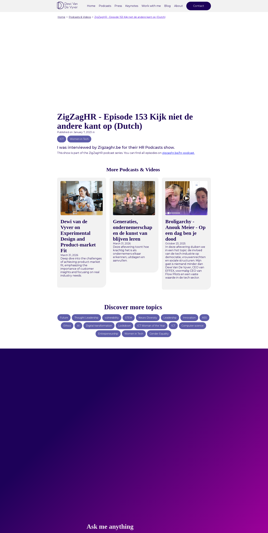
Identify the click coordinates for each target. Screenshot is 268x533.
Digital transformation (99, 325)
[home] (67, 5)
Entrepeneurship (108, 333)
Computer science (193, 325)
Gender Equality (159, 333)
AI (78, 325)
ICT (62, 139)
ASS (204, 317)
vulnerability (112, 317)
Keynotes (131, 6)
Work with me (151, 6)
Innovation (189, 317)
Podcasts (105, 6)
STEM (128, 317)
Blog (167, 6)
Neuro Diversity (147, 317)
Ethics (67, 325)
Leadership (170, 317)
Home (91, 6)
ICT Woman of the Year (151, 325)
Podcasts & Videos (80, 17)
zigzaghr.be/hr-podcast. (178, 153)
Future (64, 317)
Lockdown (124, 325)
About (178, 6)
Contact (198, 6)
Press (118, 6)
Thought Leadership (86, 317)
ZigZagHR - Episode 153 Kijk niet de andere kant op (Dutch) (129, 17)
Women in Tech (79, 139)
